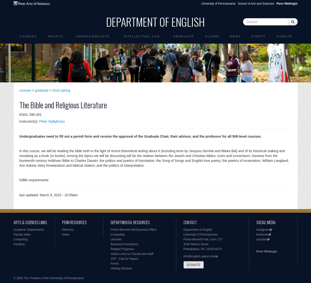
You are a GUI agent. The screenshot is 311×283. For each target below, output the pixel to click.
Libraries (116, 239)
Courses (28, 36)
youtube (261, 239)
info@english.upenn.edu (199, 256)
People (55, 36)
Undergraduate (92, 36)
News (235, 36)
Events (258, 36)
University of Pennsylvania (218, 3)
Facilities (19, 244)
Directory (68, 229)
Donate (284, 36)
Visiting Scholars (121, 268)
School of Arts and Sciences (256, 3)
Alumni (212, 36)
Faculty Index (22, 234)
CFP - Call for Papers (124, 258)
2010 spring (61, 90)
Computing (21, 239)
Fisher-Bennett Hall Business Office (134, 229)
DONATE (194, 265)
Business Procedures (124, 244)
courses (25, 90)
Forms (115, 263)
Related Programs (122, 249)
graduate (42, 90)
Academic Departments (29, 229)
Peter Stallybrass (52, 121)
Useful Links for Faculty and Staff (132, 254)
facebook (262, 234)
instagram (262, 229)
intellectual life (142, 36)
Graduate (183, 36)
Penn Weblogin (266, 251)
